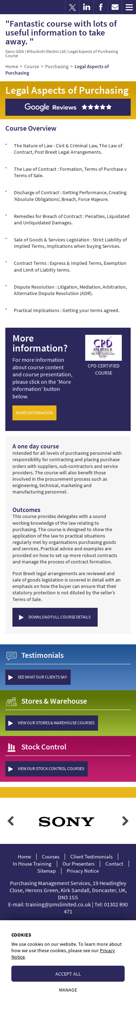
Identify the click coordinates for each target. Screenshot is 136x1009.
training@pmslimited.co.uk (58, 904)
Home (24, 856)
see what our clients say (42, 677)
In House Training (32, 864)
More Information (34, 412)
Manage (68, 990)
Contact (114, 864)
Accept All (68, 974)
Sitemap (46, 871)
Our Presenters (78, 864)
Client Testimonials (91, 856)
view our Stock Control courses (51, 768)
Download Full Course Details (59, 617)
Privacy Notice (83, 871)
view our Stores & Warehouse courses (56, 722)
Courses (50, 856)
